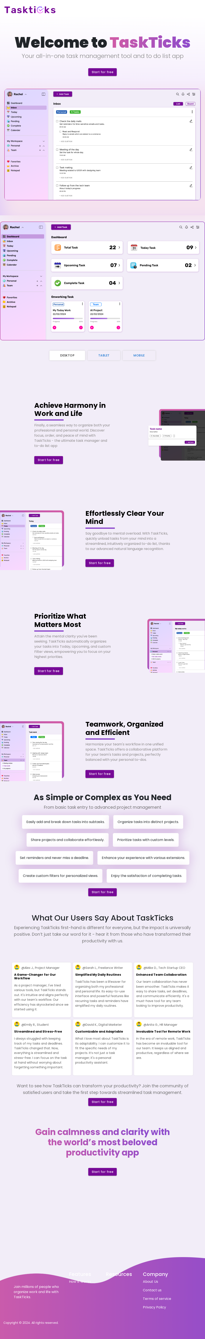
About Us (150, 1281)
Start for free (102, 72)
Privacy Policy (154, 1307)
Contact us (152, 1290)
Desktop (67, 355)
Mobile (139, 355)
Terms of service (157, 1298)
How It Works (80, 1281)
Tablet (104, 355)
